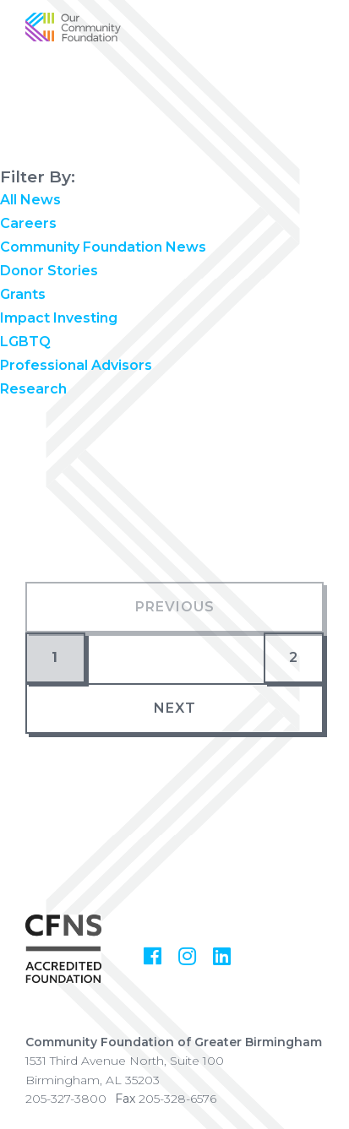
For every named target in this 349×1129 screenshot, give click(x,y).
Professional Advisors (76, 365)
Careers (28, 223)
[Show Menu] (323, 40)
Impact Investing (58, 318)
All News (30, 200)
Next (175, 708)
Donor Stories (49, 271)
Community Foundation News (103, 247)
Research (33, 389)
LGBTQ (25, 342)
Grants (23, 294)
